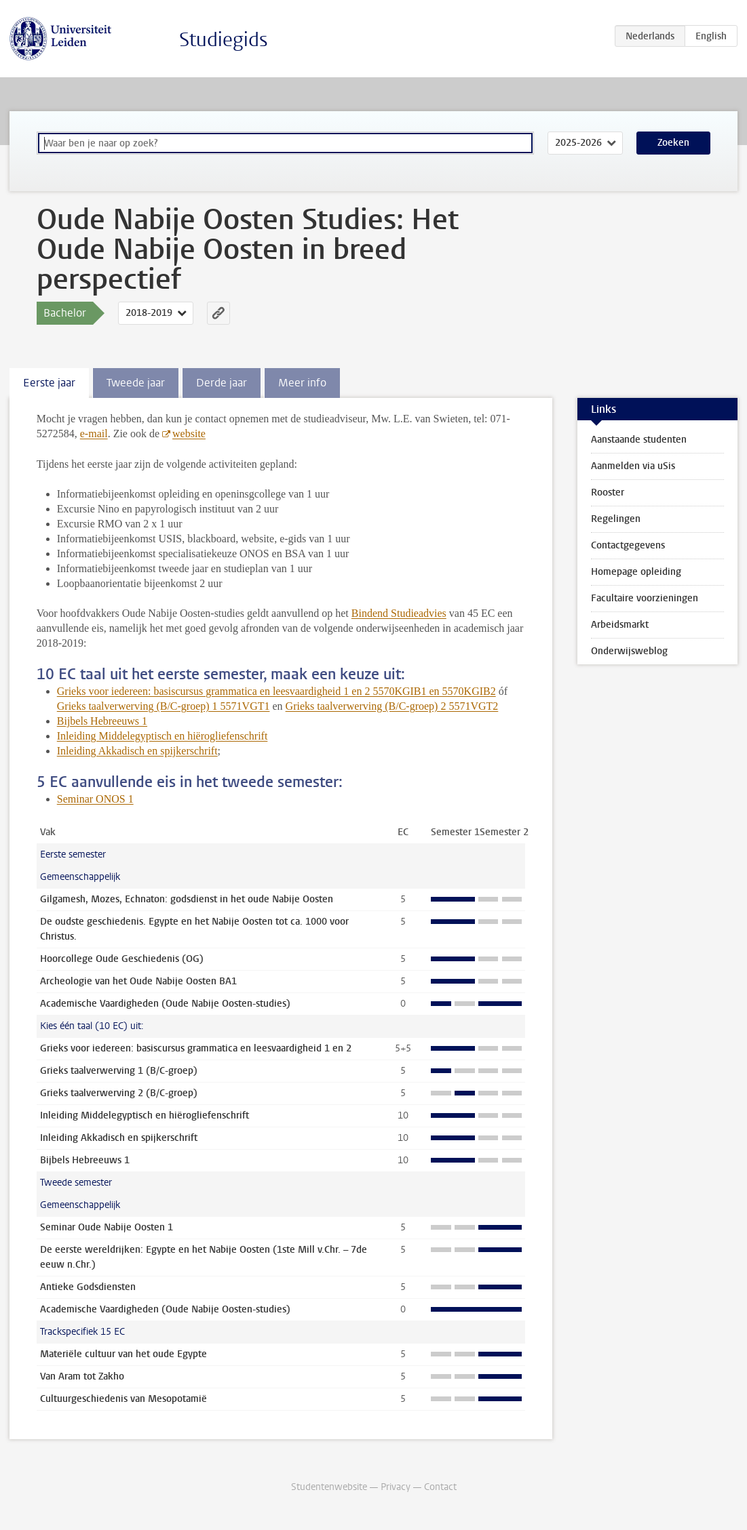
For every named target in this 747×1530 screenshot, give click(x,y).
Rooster (607, 492)
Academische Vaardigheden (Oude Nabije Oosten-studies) (165, 1003)
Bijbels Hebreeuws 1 (102, 721)
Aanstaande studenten (639, 439)
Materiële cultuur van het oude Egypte (123, 1354)
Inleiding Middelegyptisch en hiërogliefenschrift (162, 736)
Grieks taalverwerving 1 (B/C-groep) (118, 1070)
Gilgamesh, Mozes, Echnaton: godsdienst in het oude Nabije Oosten (186, 899)
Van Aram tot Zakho (82, 1376)
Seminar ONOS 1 (95, 799)
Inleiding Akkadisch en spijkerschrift (137, 751)
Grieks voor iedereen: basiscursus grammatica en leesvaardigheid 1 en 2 (195, 1048)
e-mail (94, 433)
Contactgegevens (628, 545)
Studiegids (223, 39)
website (189, 433)
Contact (440, 1487)
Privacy (395, 1487)
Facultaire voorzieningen (644, 598)
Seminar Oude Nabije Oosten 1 (106, 1227)
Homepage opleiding (636, 571)
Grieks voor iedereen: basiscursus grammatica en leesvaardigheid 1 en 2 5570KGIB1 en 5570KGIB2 (276, 691)
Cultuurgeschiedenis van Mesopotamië (123, 1398)
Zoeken (673, 142)
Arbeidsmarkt (620, 624)
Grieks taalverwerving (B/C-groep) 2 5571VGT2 (392, 706)
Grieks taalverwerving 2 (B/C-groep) (118, 1093)
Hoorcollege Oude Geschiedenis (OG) (122, 958)
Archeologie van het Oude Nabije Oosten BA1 (138, 981)
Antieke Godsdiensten (88, 1287)
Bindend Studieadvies (398, 613)
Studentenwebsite (329, 1487)
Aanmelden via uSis (633, 466)
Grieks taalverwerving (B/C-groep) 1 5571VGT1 (163, 706)
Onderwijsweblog (629, 651)
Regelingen (615, 518)
